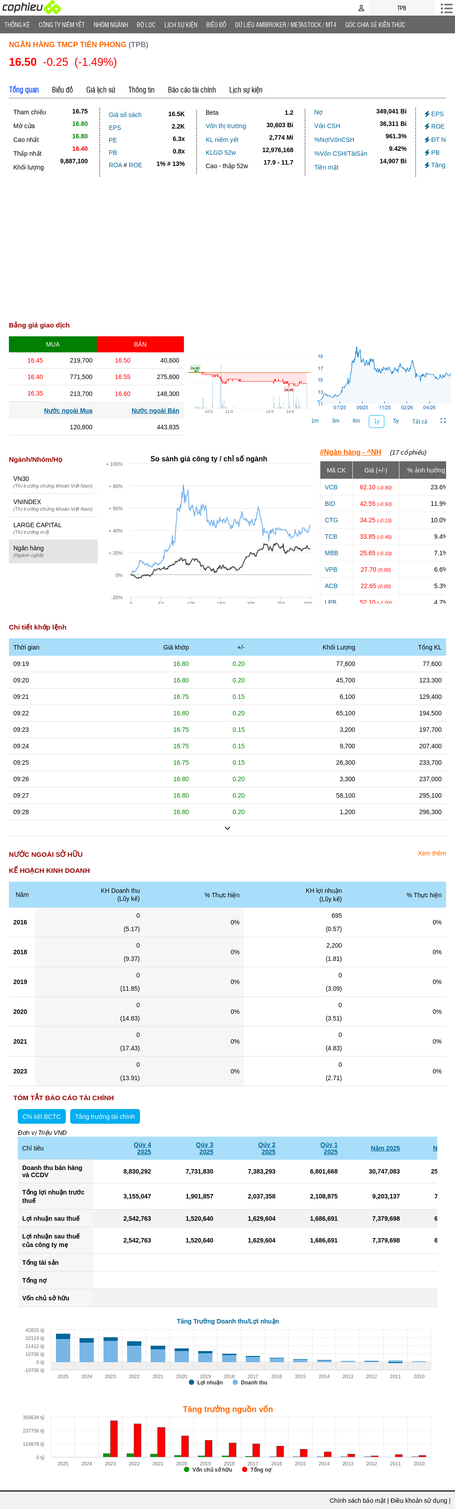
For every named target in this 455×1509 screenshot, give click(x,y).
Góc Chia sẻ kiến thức (375, 24)
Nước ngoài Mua (68, 410)
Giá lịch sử (100, 89)
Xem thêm (432, 853)
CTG (331, 520)
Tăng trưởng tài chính (105, 1116)
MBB (331, 553)
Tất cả (419, 422)
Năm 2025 (385, 1148)
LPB (330, 602)
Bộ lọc (146, 24)
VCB (331, 487)
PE (113, 140)
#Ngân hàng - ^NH (350, 452)
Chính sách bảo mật (358, 1500)
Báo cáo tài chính (192, 89)
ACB (331, 585)
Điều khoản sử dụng (419, 1500)
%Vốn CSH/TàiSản (340, 153)
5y (396, 421)
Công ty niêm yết (62, 24)
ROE (135, 165)
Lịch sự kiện (246, 89)
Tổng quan (24, 89)
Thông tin (141, 89)
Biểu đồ (216, 24)
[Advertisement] (227, 251)
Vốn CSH (327, 125)
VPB (331, 569)
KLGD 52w (221, 152)
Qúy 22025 (266, 1148)
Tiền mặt (326, 167)
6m (356, 421)
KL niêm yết (222, 139)
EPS (115, 127)
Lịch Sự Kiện (180, 24)
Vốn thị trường (226, 125)
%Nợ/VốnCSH (334, 139)
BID (330, 503)
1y (376, 421)
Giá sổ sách (125, 114)
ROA (115, 165)
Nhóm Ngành (111, 24)
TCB (331, 536)
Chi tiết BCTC (42, 1116)
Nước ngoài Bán (155, 410)
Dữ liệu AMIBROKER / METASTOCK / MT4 (285, 24)
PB (113, 152)
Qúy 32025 (204, 1148)
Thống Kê (17, 24)
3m (335, 421)
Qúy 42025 (142, 1148)
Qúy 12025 (329, 1148)
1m (315, 421)
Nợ (318, 112)
